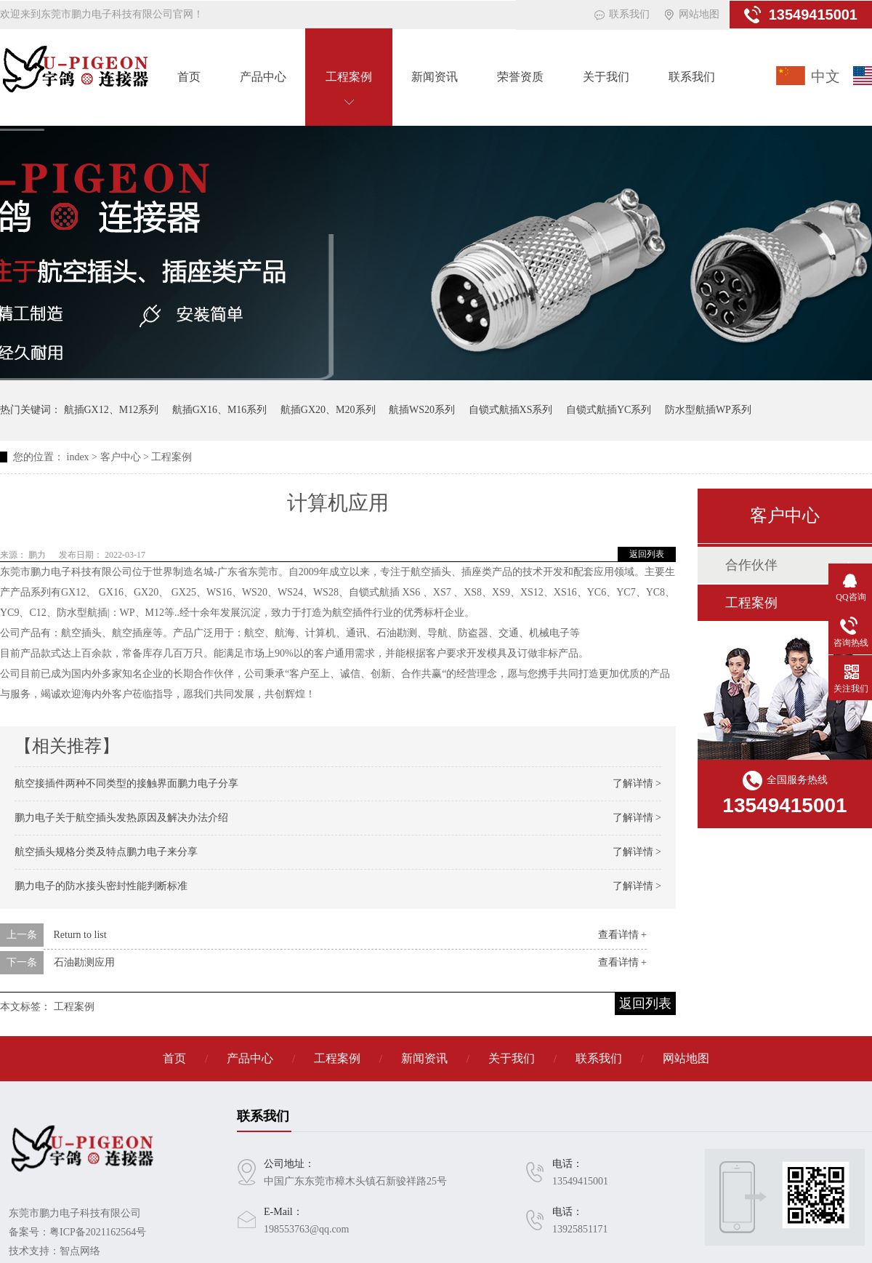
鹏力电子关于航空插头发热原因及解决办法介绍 (121, 817)
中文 (825, 76)
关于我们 (606, 77)
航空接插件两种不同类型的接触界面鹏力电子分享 (126, 783)
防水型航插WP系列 (708, 409)
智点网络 (80, 1251)
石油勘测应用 (84, 962)
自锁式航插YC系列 (608, 409)
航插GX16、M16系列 (219, 409)
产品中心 (263, 77)
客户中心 (120, 457)
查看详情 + (622, 934)
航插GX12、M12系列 (111, 409)
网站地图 (699, 14)
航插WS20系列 (422, 409)
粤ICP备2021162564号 (97, 1232)
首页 (189, 77)
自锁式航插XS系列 (511, 409)
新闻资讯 (434, 77)
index (78, 457)
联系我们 (629, 14)
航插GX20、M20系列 (328, 409)
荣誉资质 (520, 77)
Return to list (80, 934)
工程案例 (349, 77)
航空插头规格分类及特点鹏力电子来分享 (106, 851)
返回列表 (646, 554)
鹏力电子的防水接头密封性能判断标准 (101, 886)
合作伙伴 (751, 565)
